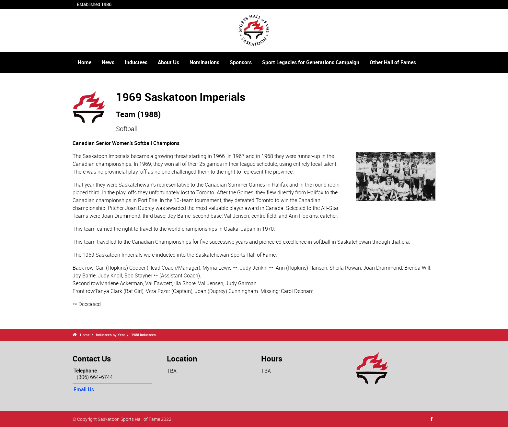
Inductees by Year (110, 334)
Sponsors (241, 62)
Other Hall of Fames (393, 62)
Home (84, 62)
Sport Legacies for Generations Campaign (310, 62)
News (108, 62)
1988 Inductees (143, 334)
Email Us (84, 389)
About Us (168, 62)
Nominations (204, 62)
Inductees (136, 62)
